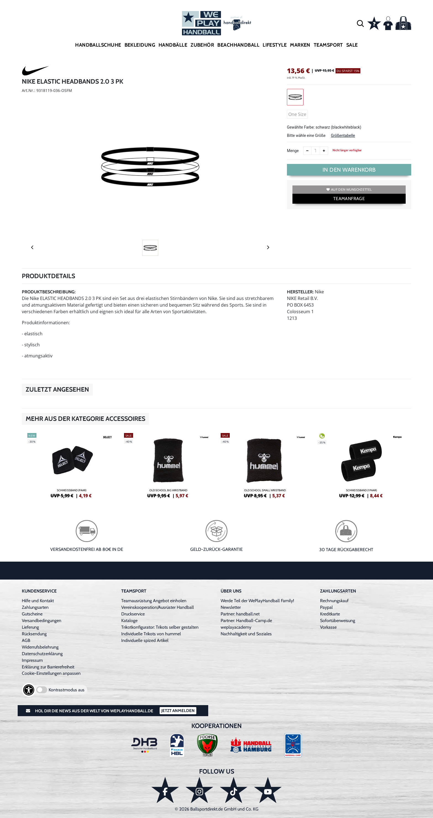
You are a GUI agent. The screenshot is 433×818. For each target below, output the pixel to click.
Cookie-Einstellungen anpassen (51, 673)
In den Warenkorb (349, 169)
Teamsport (328, 45)
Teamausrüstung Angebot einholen (153, 600)
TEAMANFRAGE (349, 198)
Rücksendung (34, 633)
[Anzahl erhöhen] (324, 151)
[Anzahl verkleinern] (307, 151)
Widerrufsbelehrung (40, 647)
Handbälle (173, 45)
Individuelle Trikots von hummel (151, 633)
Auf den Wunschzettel (349, 189)
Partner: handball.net (240, 614)
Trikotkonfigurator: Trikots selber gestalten (160, 627)
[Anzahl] (315, 151)
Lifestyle (275, 45)
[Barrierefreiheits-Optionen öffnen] (29, 690)
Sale (352, 45)
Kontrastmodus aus (67, 689)
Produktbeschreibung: (49, 291)
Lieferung (30, 627)
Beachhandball (238, 45)
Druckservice (133, 614)
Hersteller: (300, 291)
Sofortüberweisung (337, 620)
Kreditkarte (330, 614)
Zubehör (202, 45)
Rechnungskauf (334, 600)
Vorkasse (328, 627)
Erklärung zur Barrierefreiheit (48, 667)
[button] (360, 23)
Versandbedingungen (41, 620)
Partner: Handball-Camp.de (246, 620)
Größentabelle (343, 135)
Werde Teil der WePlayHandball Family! (257, 600)
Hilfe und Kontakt (38, 600)
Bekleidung (140, 45)
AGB (26, 640)
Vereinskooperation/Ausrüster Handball (157, 607)
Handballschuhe (98, 45)
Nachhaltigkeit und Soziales (246, 633)
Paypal (326, 607)
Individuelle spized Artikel (144, 640)
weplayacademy (236, 627)
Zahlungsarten (35, 607)
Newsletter (231, 607)
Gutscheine (32, 614)
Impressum (32, 660)
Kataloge (129, 620)
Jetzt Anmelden (178, 710)
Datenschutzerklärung (42, 653)
